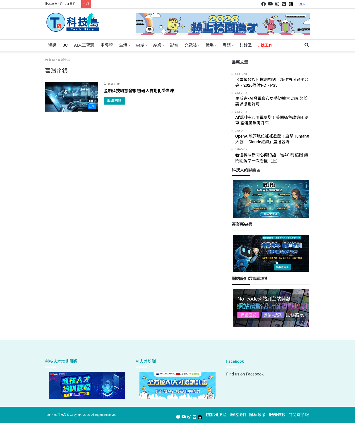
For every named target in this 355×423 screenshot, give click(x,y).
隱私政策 (257, 414)
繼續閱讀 (114, 100)
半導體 (107, 45)
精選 (52, 45)
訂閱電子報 (298, 414)
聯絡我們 (238, 414)
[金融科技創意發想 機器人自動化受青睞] (71, 97)
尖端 (140, 45)
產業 (157, 45)
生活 (123, 45)
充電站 (191, 45)
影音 (174, 45)
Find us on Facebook (245, 374)
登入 (302, 4)
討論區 (246, 45)
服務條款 (277, 414)
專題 (227, 45)
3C (65, 45)
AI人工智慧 (84, 45)
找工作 (265, 45)
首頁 (50, 60)
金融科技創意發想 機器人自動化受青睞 (139, 90)
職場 (210, 45)
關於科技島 (216, 414)
